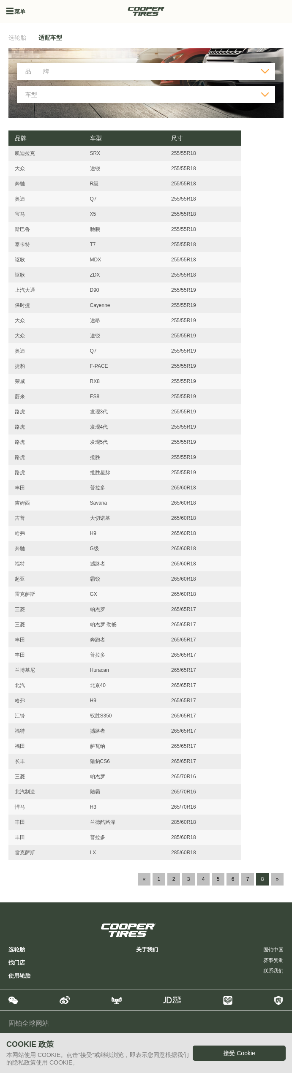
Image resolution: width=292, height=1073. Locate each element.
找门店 (16, 962)
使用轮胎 (19, 975)
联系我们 (273, 971)
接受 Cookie (239, 1053)
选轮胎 (17, 37)
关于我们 (147, 949)
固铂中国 (273, 950)
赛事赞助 (273, 960)
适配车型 (50, 37)
